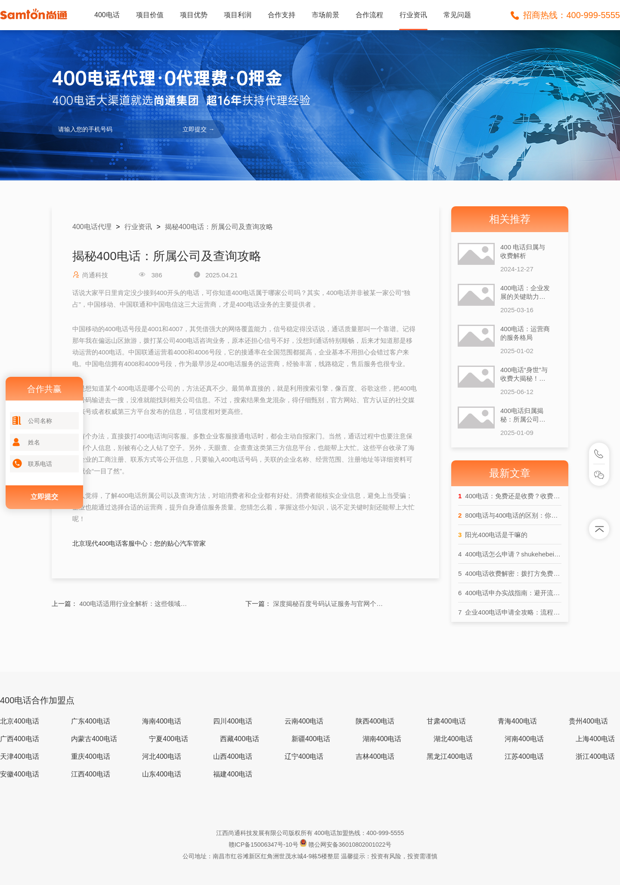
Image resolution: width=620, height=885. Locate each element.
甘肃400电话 (446, 721)
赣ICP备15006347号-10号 (264, 844)
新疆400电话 (311, 738)
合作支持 (281, 15)
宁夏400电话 (168, 738)
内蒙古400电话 (94, 738)
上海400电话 (595, 738)
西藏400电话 (239, 738)
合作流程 (369, 15)
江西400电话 (90, 774)
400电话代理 (92, 226)
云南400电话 (304, 721)
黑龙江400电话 (450, 756)
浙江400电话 (595, 756)
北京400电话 (19, 721)
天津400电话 (19, 756)
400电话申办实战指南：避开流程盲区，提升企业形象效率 (509, 592)
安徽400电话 (19, 774)
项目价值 (150, 15)
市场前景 (325, 15)
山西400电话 (232, 756)
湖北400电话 (453, 738)
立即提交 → (198, 129)
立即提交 (44, 496)
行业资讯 (413, 15)
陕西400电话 (375, 721)
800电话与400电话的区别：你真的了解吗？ (509, 515)
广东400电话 (90, 721)
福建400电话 (232, 774)
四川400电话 (232, 721)
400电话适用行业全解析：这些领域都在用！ (135, 603)
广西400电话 (19, 738)
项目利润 (237, 15)
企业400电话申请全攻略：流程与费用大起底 (509, 612)
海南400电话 (161, 721)
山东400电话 (161, 774)
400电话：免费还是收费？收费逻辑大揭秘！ (509, 496)
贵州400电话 (588, 721)
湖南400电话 (382, 738)
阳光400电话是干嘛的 (492, 534)
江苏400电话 (524, 756)
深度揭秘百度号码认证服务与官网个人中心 (329, 603)
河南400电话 (524, 738)
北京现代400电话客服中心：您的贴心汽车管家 (139, 543)
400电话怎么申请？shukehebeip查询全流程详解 (509, 554)
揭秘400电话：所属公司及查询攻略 (219, 226)
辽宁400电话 (304, 756)
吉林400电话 (375, 756)
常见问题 (457, 15)
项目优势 (194, 15)
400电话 (107, 15)
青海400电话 (517, 721)
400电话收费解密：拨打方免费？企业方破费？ (509, 573)
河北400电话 (161, 756)
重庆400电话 (90, 756)
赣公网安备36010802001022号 (349, 844)
